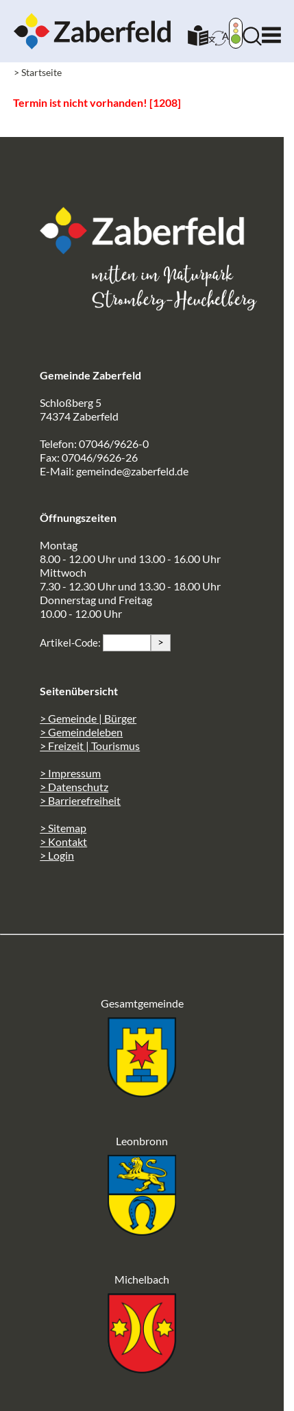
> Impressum (70, 772)
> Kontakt (63, 841)
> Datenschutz (74, 786)
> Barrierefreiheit (80, 800)
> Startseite (38, 72)
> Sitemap (63, 827)
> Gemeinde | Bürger (88, 718)
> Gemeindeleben (81, 731)
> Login (57, 855)
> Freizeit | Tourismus (90, 745)
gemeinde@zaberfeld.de (132, 470)
